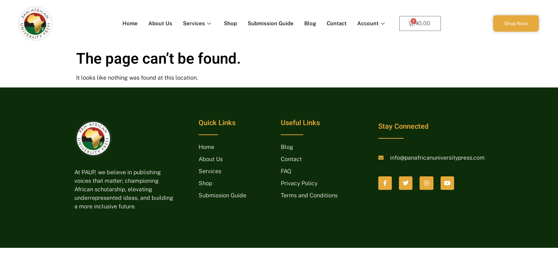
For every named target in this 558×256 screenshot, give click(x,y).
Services (197, 23)
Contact (337, 23)
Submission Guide (271, 23)
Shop (230, 23)
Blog (310, 23)
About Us (160, 23)
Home (130, 23)
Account (371, 23)
